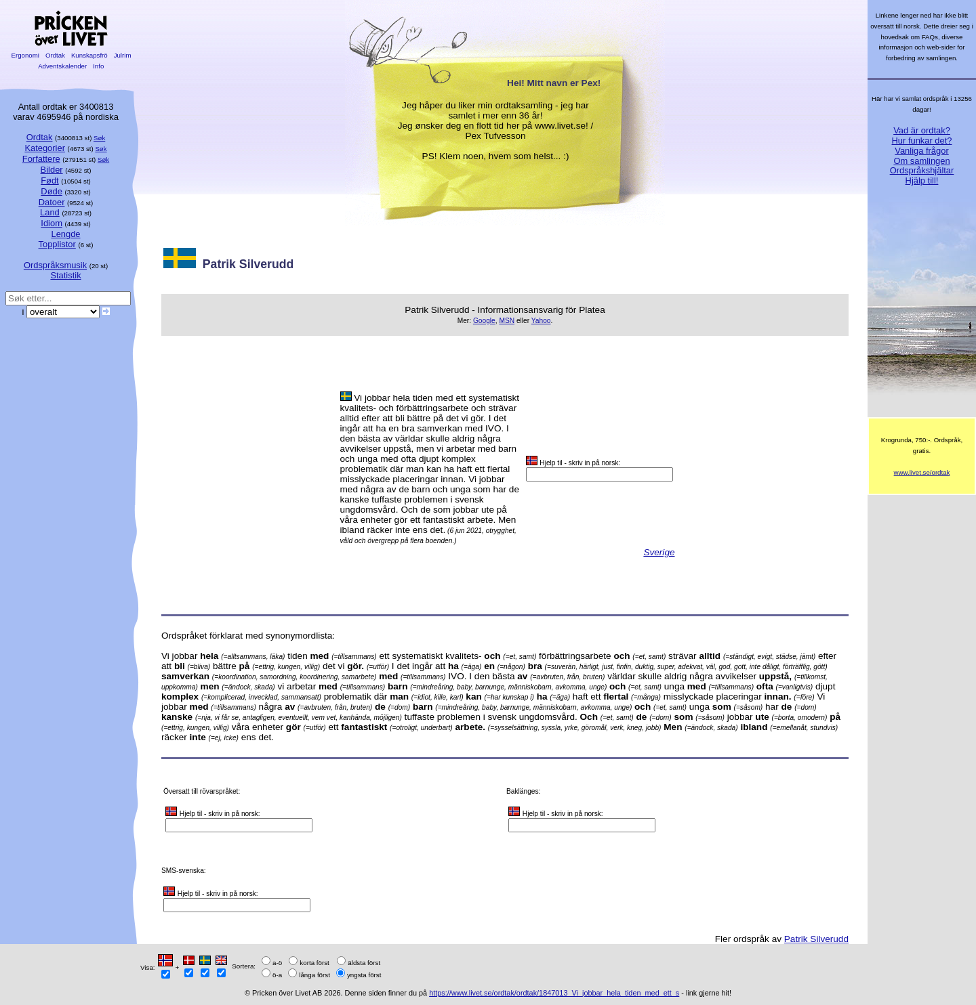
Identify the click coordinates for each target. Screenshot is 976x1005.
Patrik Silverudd (816, 939)
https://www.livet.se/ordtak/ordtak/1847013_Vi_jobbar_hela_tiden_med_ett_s (554, 993)
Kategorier (44, 148)
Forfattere (41, 159)
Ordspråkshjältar (922, 170)
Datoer (52, 202)
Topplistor (57, 244)
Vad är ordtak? (921, 130)
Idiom (51, 223)
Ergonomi (25, 55)
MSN (506, 320)
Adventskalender (63, 66)
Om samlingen (921, 161)
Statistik (65, 275)
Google (484, 320)
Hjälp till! (922, 180)
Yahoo (541, 320)
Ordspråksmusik (55, 265)
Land (50, 212)
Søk (99, 138)
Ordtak (54, 55)
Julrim (122, 55)
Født (50, 180)
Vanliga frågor (921, 151)
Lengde (65, 234)
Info (98, 66)
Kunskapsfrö (89, 55)
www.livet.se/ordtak (922, 472)
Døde (51, 191)
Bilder (52, 170)
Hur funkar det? (922, 140)
